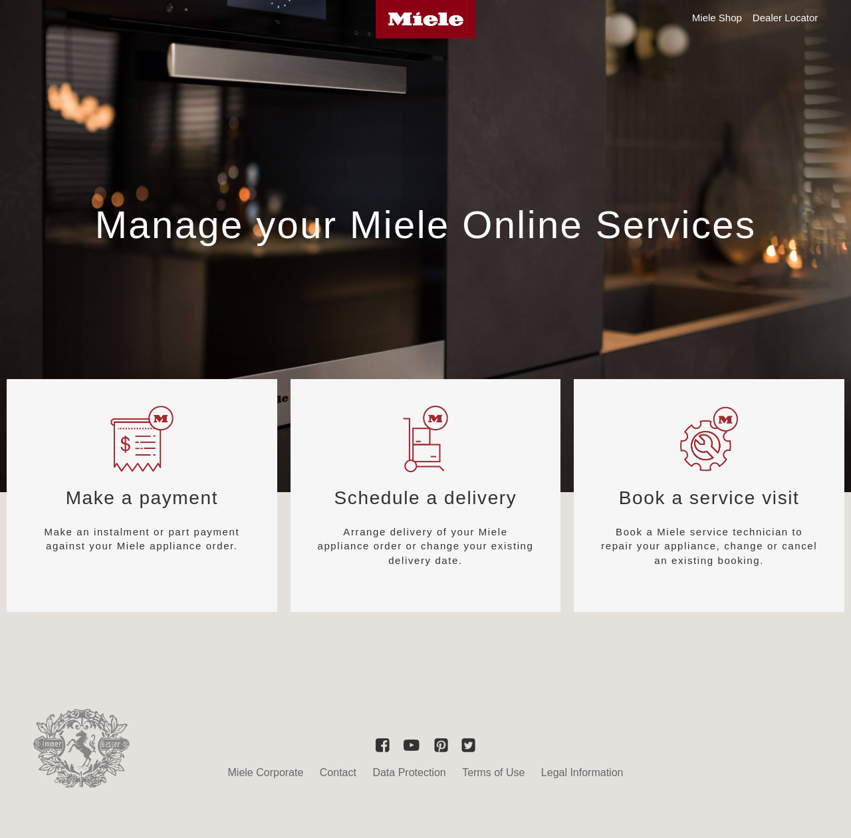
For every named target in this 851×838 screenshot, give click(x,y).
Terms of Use (493, 772)
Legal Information (582, 772)
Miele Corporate (266, 772)
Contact (338, 772)
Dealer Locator (785, 17)
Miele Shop (717, 17)
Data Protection (408, 772)
